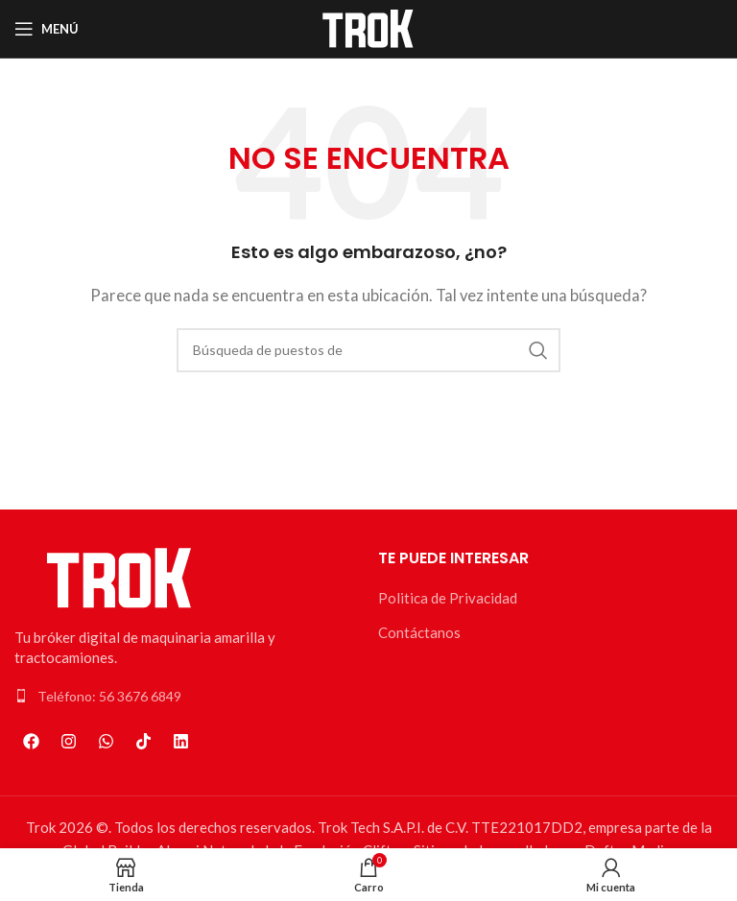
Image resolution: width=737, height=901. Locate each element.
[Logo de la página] (368, 27)
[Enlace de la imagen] (120, 575)
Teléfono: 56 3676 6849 (109, 696)
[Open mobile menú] (46, 29)
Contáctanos (419, 632)
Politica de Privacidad (447, 597)
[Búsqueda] (368, 350)
